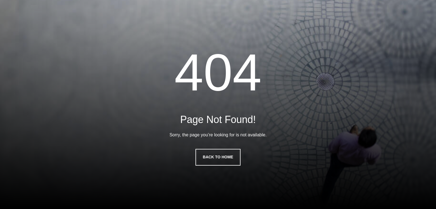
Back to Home (218, 157)
